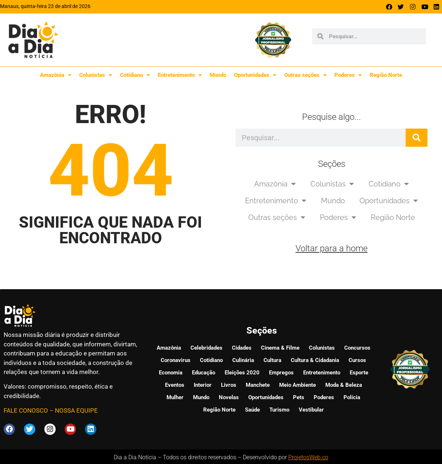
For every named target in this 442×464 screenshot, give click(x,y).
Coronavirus (175, 359)
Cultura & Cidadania (315, 359)
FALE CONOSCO (26, 410)
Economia (170, 372)
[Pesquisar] (416, 138)
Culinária (243, 359)
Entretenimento (180, 75)
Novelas (229, 396)
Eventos (174, 384)
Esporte (359, 372)
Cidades (242, 347)
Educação (203, 372)
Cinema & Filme (280, 347)
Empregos (281, 372)
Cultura (272, 359)
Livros (228, 384)
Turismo (279, 409)
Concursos (357, 347)
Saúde (252, 409)
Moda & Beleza (343, 384)
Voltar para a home (331, 248)
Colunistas (95, 75)
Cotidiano (135, 75)
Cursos (357, 359)
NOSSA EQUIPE (76, 410)
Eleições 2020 (242, 372)
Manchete (258, 384)
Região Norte (386, 75)
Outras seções (305, 75)
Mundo (218, 75)
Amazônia (55, 75)
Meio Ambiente (297, 384)
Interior (203, 384)
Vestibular (311, 409)
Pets (298, 396)
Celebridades (206, 347)
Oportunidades (255, 75)
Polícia (351, 396)
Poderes (348, 75)
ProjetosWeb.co (308, 455)
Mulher (175, 396)
